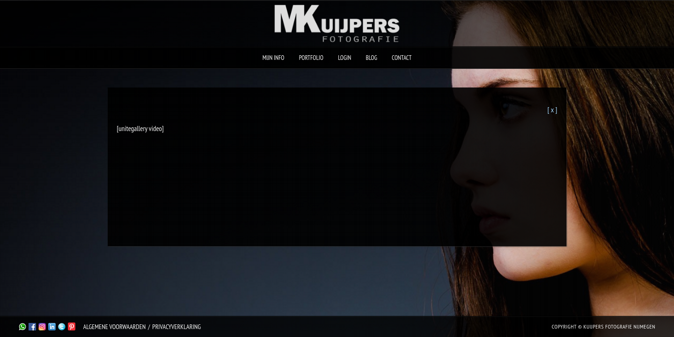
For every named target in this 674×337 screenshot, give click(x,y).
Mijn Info (274, 58)
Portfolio (311, 58)
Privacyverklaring (176, 326)
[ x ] (552, 109)
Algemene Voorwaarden (114, 326)
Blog (371, 58)
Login (344, 58)
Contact (401, 58)
